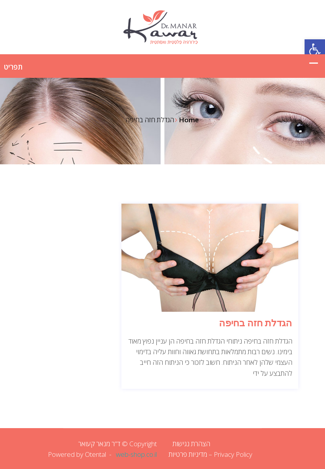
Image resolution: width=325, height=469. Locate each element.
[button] (315, 49)
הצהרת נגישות (191, 443)
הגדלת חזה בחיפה (255, 323)
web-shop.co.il (136, 454)
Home (189, 119)
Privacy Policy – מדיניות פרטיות (210, 454)
